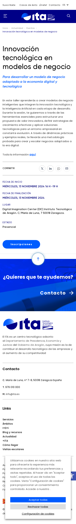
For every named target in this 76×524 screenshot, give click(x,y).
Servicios (8, 419)
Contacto (54, 5)
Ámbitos (8, 423)
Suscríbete (9, 5)
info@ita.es (12, 394)
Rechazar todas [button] (38, 507)
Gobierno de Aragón (31, 345)
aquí (32, 154)
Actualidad (9, 436)
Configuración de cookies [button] (38, 513)
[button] (71, 476)
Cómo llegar (10, 445)
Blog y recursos (12, 432)
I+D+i (6, 428)
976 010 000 (12, 387)
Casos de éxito (28, 5)
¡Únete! (43, 5)
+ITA (5, 440)
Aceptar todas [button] (38, 500)
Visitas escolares (13, 449)
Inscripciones (21, 244)
